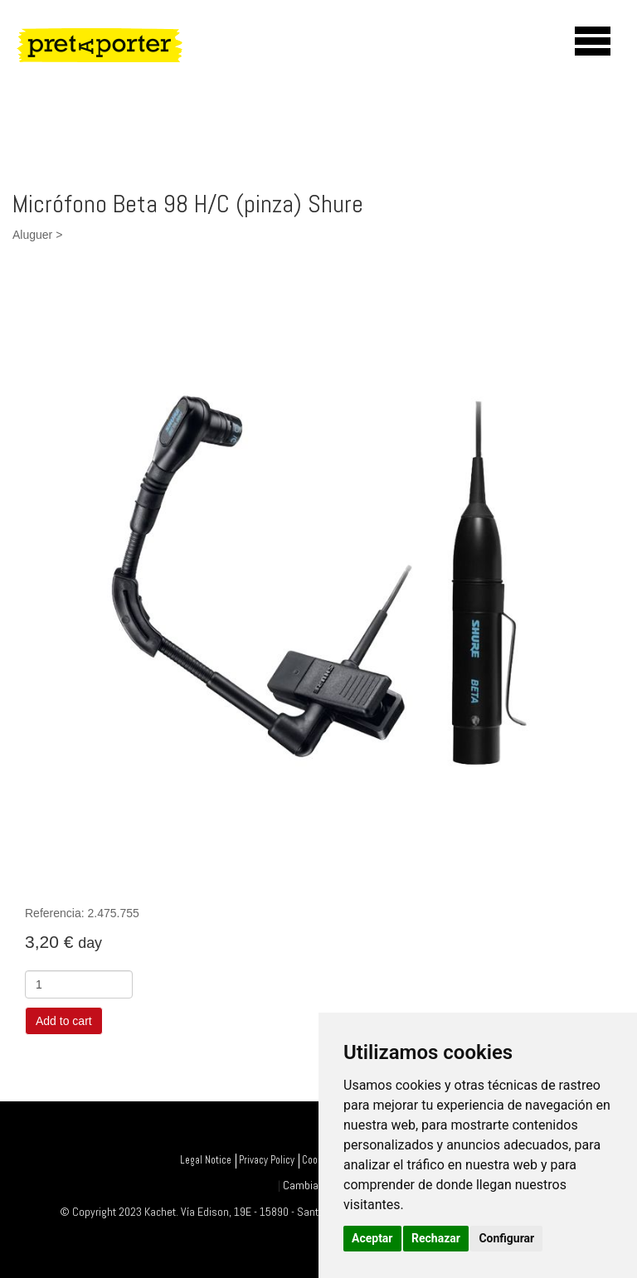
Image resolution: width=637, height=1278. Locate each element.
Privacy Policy (266, 1160)
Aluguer (32, 234)
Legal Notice (205, 1160)
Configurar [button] (506, 1238)
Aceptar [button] (372, 1238)
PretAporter (120, 45)
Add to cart (64, 1021)
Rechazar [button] (435, 1238)
